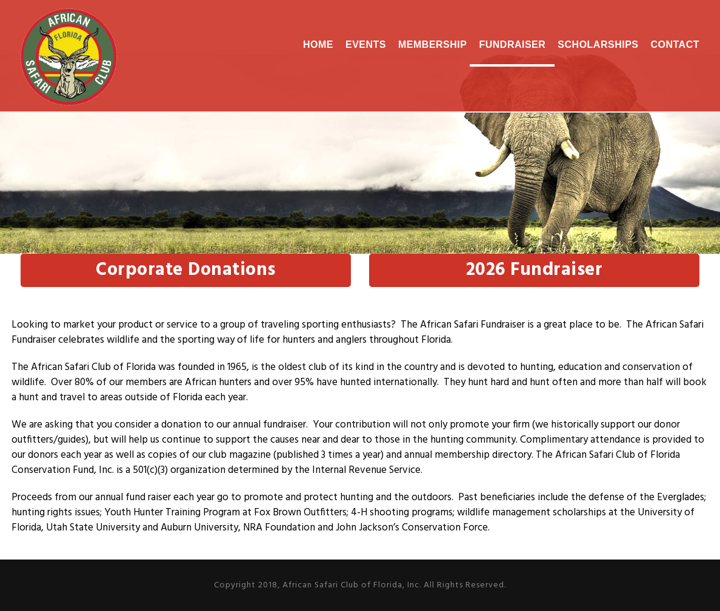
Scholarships (598, 44)
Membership (432, 44)
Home (318, 44)
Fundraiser (512, 44)
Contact (674, 44)
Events (365, 44)
